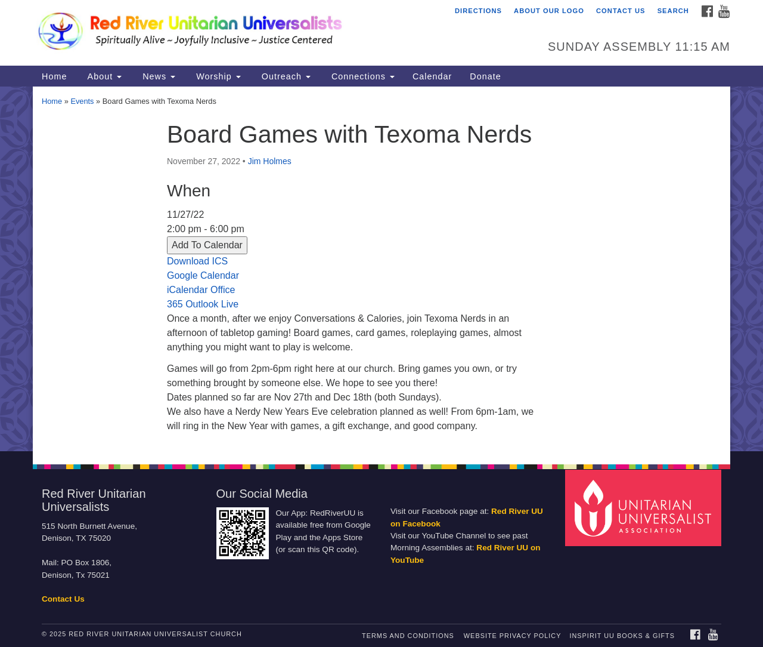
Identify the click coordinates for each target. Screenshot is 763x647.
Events (82, 101)
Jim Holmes (269, 161)
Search (673, 10)
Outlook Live (211, 304)
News (157, 76)
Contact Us (621, 10)
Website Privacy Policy (513, 635)
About (103, 76)
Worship (217, 76)
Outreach (285, 76)
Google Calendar (203, 275)
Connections (361, 76)
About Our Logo (549, 10)
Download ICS (197, 261)
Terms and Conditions (408, 635)
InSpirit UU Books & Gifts (621, 635)
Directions (478, 10)
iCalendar (187, 290)
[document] (381, 269)
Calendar (432, 76)
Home (54, 76)
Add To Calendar (207, 245)
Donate (485, 76)
